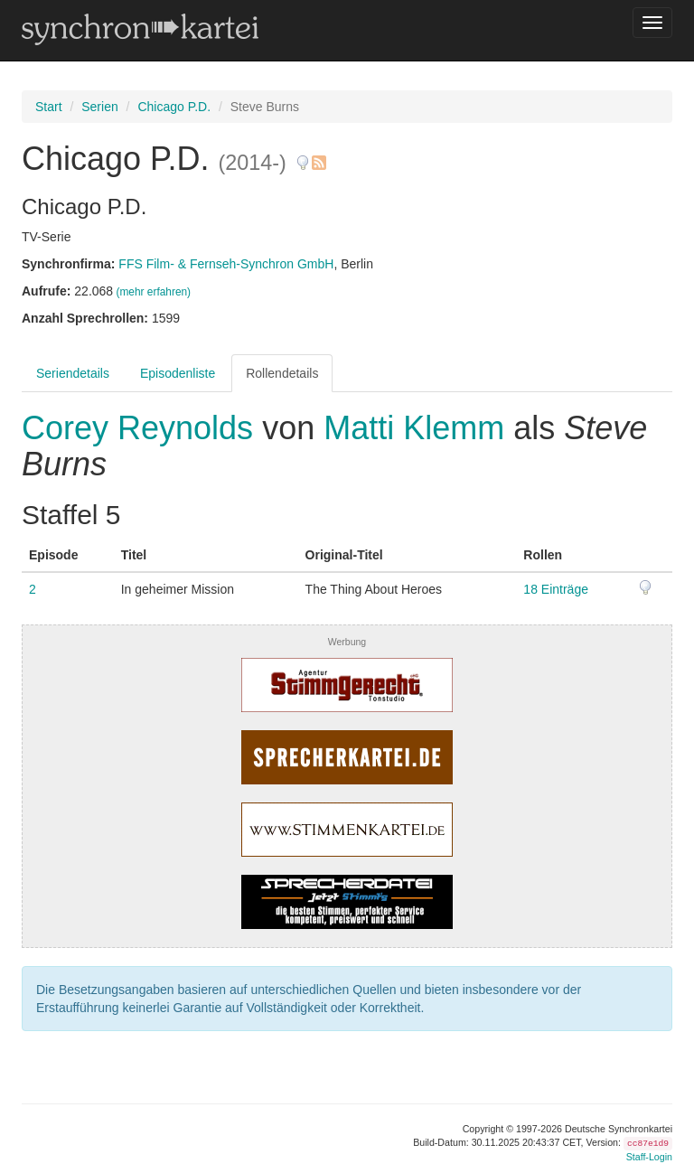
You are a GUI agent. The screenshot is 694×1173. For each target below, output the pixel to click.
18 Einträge (555, 589)
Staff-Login (649, 1156)
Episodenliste (177, 373)
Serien (99, 106)
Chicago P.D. (174, 106)
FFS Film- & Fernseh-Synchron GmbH (225, 264)
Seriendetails (72, 373)
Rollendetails (282, 373)
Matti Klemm (414, 427)
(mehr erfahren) (153, 292)
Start (48, 106)
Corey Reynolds (142, 427)
